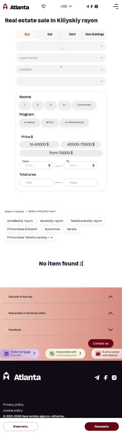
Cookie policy (13, 410)
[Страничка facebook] (106, 379)
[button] (24, 105)
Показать (102, 426)
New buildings (94, 34)
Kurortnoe (52, 229)
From (25, 161)
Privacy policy (13, 404)
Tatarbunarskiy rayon (86, 221)
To (67, 161)
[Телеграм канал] (88, 6)
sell (50, 34)
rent (72, 34)
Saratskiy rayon (51, 221)
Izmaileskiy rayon (20, 221)
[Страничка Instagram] (96, 6)
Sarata (71, 229)
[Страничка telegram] (97, 379)
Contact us (100, 343)
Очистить (20, 426)
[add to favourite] (43, 6)
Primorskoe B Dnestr (22, 229)
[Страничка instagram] (114, 379)
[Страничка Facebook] (92, 6)
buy (27, 34)
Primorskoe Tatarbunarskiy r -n (30, 237)
